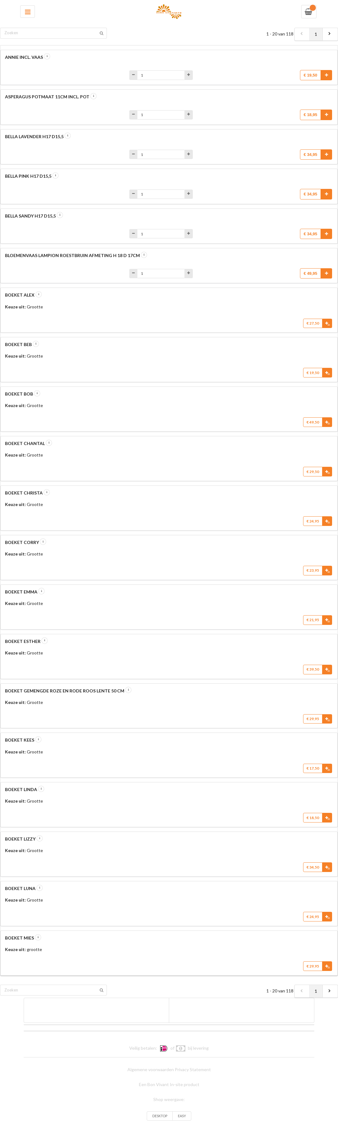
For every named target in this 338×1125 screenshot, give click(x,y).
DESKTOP (159, 1116)
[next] (330, 34)
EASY (182, 1116)
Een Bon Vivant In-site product (169, 1084)
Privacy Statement (193, 1069)
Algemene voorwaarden (150, 1069)
